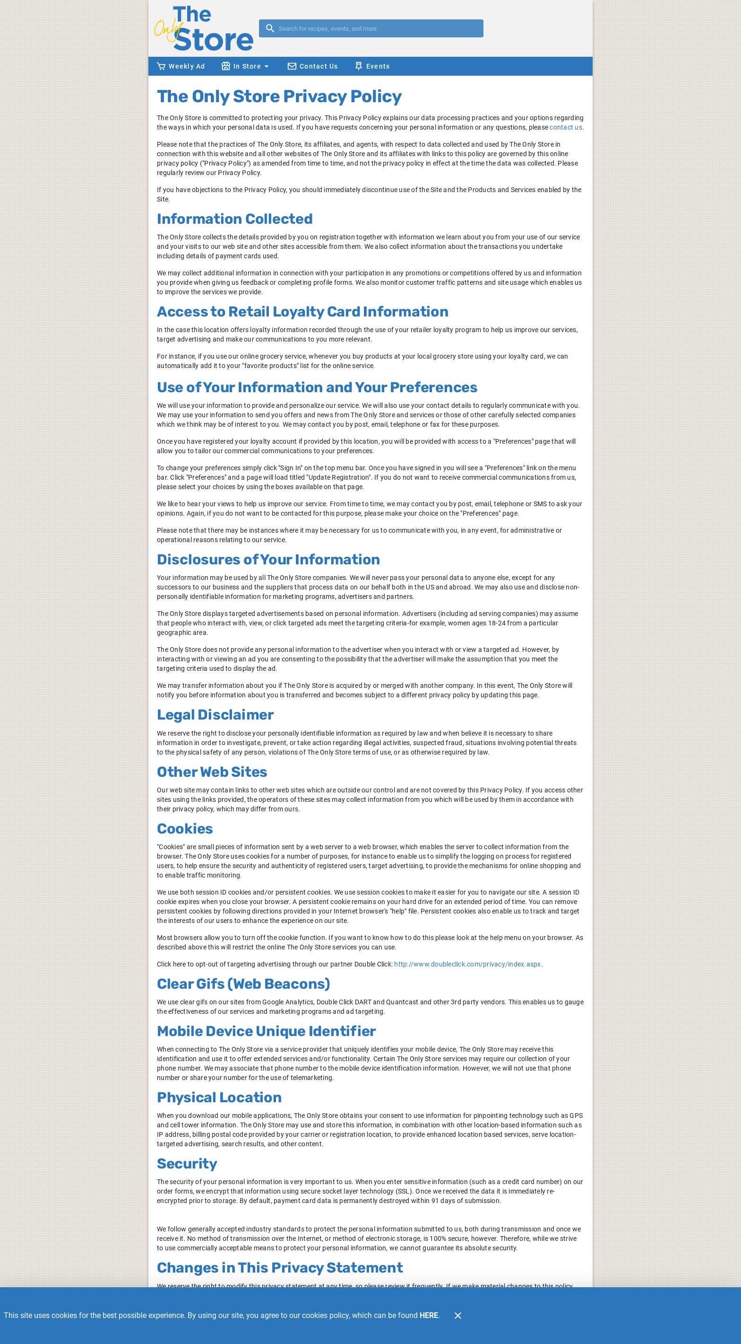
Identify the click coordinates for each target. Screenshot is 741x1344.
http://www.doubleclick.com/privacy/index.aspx (467, 964)
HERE (429, 1315)
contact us (566, 127)
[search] (378, 28)
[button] (246, 66)
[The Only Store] (206, 28)
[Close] (457, 1315)
